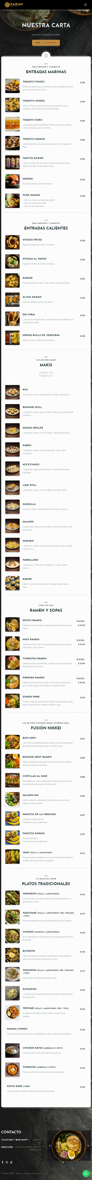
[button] (49, 1145)
